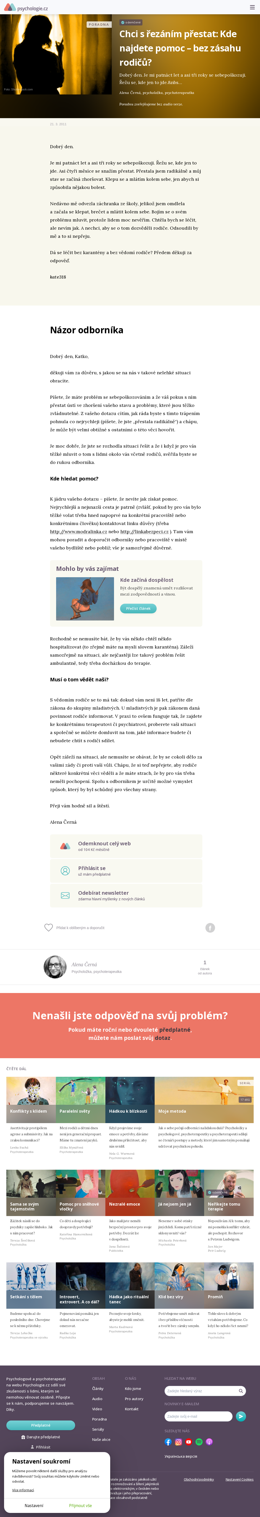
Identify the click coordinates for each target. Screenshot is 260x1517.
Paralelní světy (75, 1111)
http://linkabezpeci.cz (144, 531)
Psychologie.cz (26, 7)
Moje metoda (172, 1111)
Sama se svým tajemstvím (24, 1206)
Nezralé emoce (124, 1204)
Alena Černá (84, 964)
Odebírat (241, 1416)
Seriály (98, 1429)
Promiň (215, 1297)
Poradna (99, 1419)
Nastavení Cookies (240, 1479)
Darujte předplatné (40, 1436)
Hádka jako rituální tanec (129, 1299)
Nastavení (34, 1505)
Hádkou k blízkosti (128, 1111)
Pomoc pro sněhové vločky (79, 1206)
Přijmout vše (80, 1505)
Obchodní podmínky (199, 1479)
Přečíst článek (138, 608)
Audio (97, 1398)
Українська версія (181, 1456)
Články (98, 1388)
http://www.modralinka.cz (78, 531)
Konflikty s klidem (28, 1111)
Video (97, 1408)
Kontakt (132, 1408)
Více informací (23, 1490)
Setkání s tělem (26, 1297)
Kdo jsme (133, 1388)
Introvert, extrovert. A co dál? (79, 1299)
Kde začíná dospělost (146, 579)
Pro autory (134, 1398)
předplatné (174, 1029)
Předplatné (40, 1425)
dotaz (162, 1037)
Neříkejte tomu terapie (224, 1206)
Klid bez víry (170, 1297)
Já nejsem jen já (174, 1204)
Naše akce (101, 1439)
